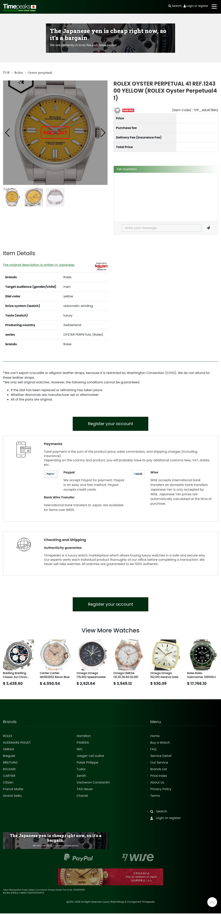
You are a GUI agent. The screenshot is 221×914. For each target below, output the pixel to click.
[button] (7, 132)
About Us (157, 783)
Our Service (159, 763)
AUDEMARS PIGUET (17, 743)
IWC (80, 750)
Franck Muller (13, 789)
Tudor (81, 769)
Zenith (81, 776)
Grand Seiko (12, 796)
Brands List (158, 769)
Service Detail (160, 756)
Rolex (18, 72)
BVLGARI (9, 769)
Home (155, 736)
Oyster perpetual (40, 72)
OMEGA (8, 750)
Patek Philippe (87, 763)
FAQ (153, 750)
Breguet (9, 756)
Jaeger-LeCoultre (90, 756)
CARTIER (9, 776)
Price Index (158, 776)
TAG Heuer (85, 789)
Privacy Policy (160, 789)
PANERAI (83, 743)
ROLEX (7, 736)
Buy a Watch (160, 743)
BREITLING (10, 763)
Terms (155, 796)
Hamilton (84, 736)
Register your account (110, 424)
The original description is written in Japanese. (39, 265)
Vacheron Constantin (93, 783)
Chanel (82, 796)
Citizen (8, 783)
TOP (6, 72)
